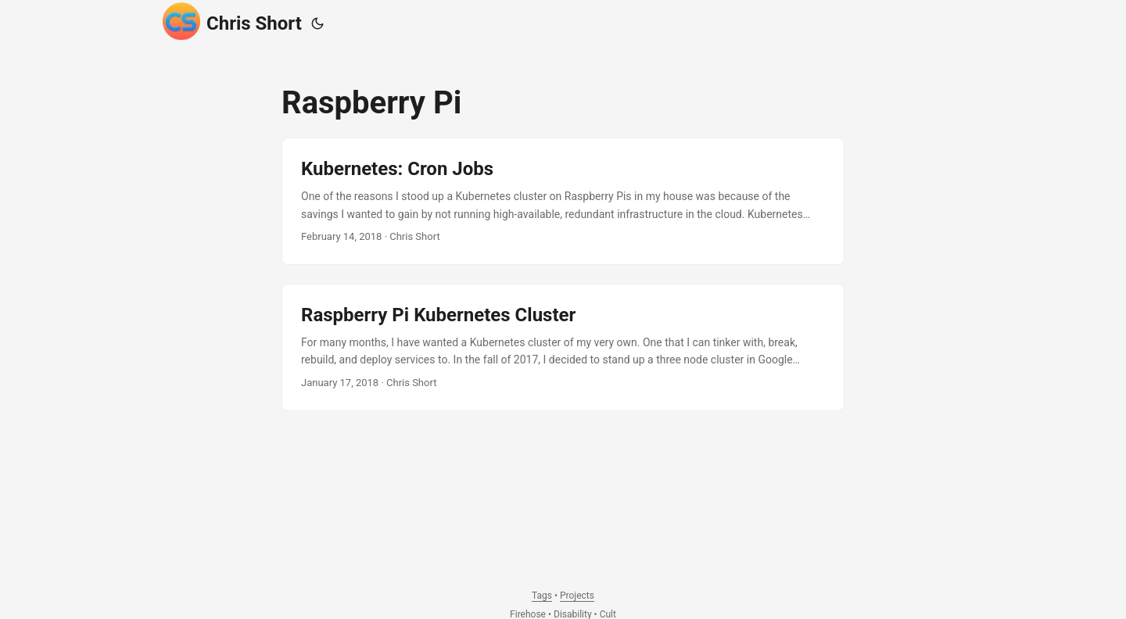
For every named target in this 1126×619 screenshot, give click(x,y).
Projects (577, 595)
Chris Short (232, 21)
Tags (542, 595)
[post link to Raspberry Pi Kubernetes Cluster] (563, 347)
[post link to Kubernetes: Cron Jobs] (563, 201)
